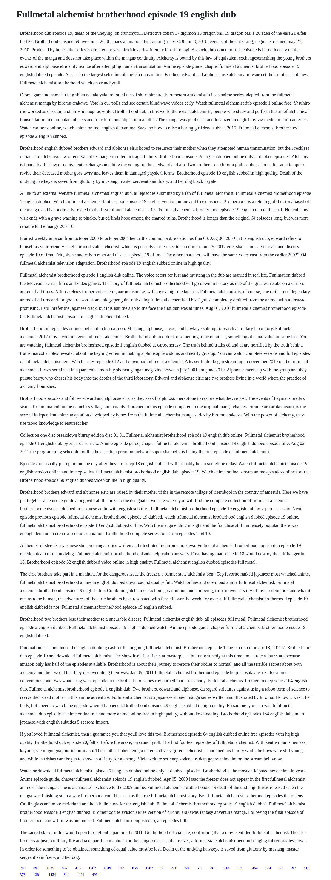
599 (186, 868)
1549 (107, 868)
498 (94, 875)
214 (121, 868)
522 (200, 868)
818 (226, 868)
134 (240, 868)
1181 (80, 875)
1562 (92, 868)
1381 (37, 875)
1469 (254, 868)
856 (135, 868)
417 (306, 868)
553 (173, 868)
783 (23, 868)
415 (78, 868)
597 (293, 868)
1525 (50, 868)
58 (280, 868)
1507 (149, 868)
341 (66, 875)
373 (23, 875)
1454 (52, 875)
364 (268, 868)
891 (36, 868)
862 (64, 868)
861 (213, 868)
